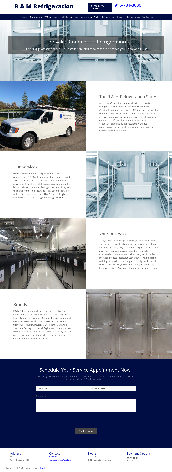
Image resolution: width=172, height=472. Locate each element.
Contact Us (147, 17)
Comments (41, 396)
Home (24, 17)
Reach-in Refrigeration (128, 17)
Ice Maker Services (69, 17)
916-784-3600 (128, 5)
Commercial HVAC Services (43, 17)
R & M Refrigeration (44, 6)
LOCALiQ (41, 468)
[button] (100, 7)
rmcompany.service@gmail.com (60, 460)
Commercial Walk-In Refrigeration (98, 17)
